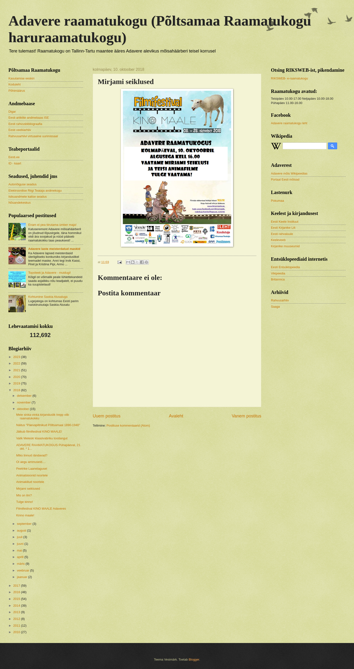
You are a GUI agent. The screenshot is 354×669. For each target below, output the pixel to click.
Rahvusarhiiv (280, 300)
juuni (20, 544)
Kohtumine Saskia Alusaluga (47, 297)
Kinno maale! (25, 515)
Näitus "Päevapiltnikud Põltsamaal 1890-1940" (48, 425)
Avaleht (176, 416)
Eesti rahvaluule (282, 234)
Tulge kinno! (24, 502)
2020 (17, 377)
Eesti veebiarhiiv (19, 130)
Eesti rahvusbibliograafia (25, 124)
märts (21, 563)
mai (20, 550)
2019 (17, 383)
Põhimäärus (16, 90)
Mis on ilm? (24, 495)
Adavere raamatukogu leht (289, 123)
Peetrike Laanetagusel (31, 468)
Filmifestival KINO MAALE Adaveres (41, 508)
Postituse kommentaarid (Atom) (128, 425)
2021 (17, 370)
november (24, 402)
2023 (17, 357)
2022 (17, 363)
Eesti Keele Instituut (284, 221)
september (24, 524)
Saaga (275, 306)
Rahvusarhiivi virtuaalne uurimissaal (33, 136)
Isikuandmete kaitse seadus (27, 196)
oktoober (23, 409)
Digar (12, 111)
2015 (17, 599)
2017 (17, 585)
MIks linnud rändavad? (31, 455)
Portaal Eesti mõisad (285, 179)
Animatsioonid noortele (32, 475)
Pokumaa (277, 200)
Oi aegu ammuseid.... (31, 462)
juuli (20, 537)
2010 (17, 632)
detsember (24, 395)
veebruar (23, 570)
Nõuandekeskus (19, 202)
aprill (20, 557)
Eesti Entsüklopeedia (285, 267)
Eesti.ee (14, 157)
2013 (17, 612)
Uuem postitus (106, 416)
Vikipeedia (278, 273)
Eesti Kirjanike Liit (283, 227)
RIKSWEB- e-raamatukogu (289, 78)
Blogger (194, 659)
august (22, 530)
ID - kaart (14, 163)
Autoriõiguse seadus (22, 184)
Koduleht (14, 84)
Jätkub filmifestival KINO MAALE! (39, 431)
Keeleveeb (278, 240)
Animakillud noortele (30, 482)
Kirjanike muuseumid (285, 246)
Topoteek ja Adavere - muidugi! (49, 272)
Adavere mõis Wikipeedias (289, 173)
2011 (17, 625)
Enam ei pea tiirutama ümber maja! (52, 225)
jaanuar (22, 577)
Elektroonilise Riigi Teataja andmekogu (35, 190)
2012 (17, 619)
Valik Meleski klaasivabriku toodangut (41, 438)
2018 (17, 390)
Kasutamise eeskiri (21, 78)
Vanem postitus (246, 416)
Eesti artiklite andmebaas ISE (28, 117)
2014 (17, 605)
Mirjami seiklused (28, 488)
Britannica (278, 279)
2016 (17, 592)
